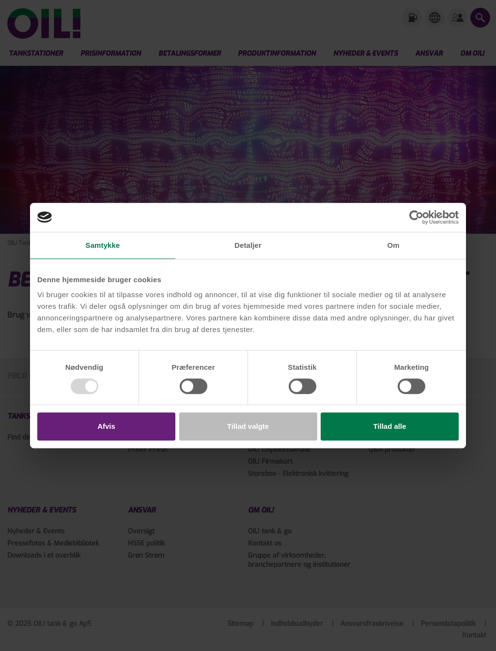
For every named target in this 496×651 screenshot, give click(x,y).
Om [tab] (393, 245)
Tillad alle (389, 426)
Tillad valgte (248, 426)
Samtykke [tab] (103, 245)
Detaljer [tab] (248, 245)
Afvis (106, 426)
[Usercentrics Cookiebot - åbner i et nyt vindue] (416, 217)
